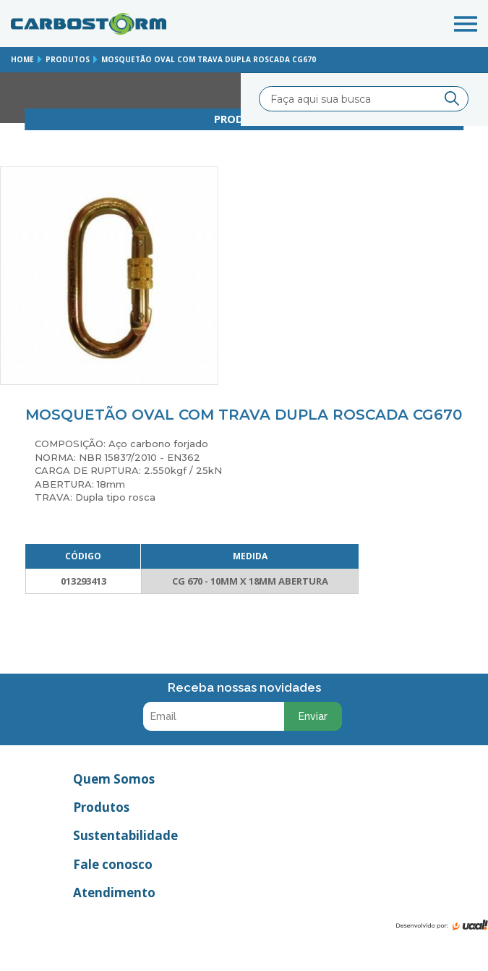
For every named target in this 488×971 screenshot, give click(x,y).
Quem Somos (114, 779)
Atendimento (114, 892)
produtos (68, 59)
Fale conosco (113, 864)
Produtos (101, 807)
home (22, 59)
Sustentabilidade (125, 835)
